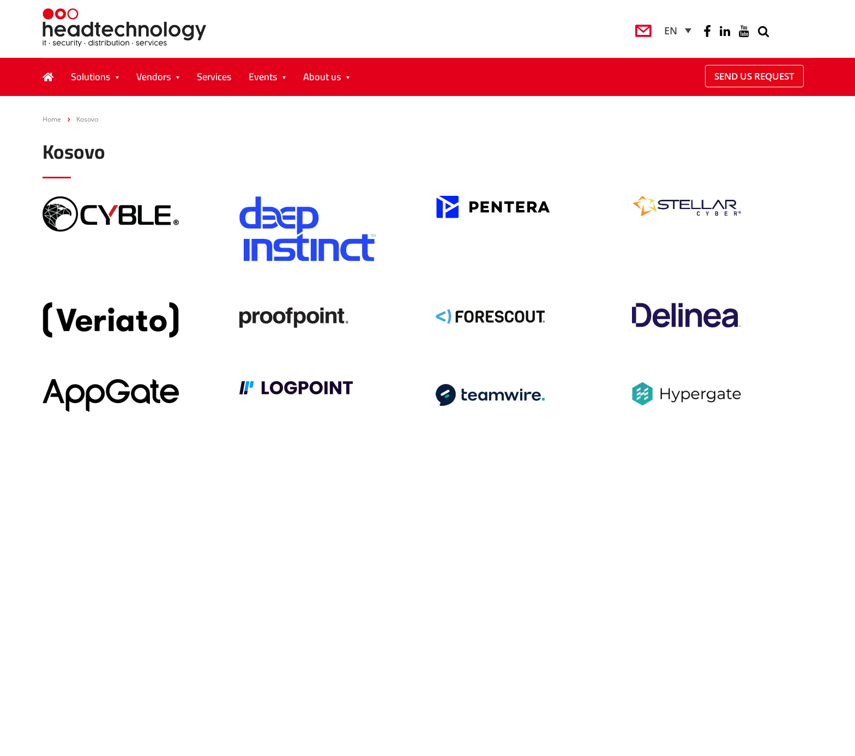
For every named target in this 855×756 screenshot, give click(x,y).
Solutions (90, 77)
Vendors (153, 77)
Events (263, 77)
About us (322, 77)
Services (214, 77)
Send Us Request (754, 76)
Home (52, 119)
